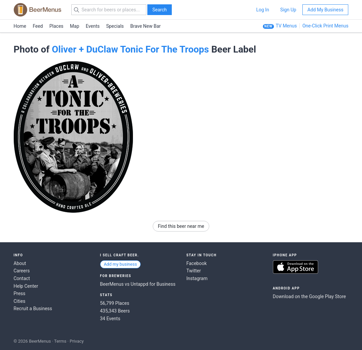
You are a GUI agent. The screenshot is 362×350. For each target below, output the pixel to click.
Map (74, 26)
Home (20, 26)
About (20, 263)
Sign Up (288, 9)
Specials (115, 26)
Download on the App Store (295, 267)
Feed (38, 26)
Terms (60, 341)
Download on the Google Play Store (309, 296)
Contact (22, 278)
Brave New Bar (145, 26)
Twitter (194, 270)
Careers (22, 270)
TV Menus (286, 25)
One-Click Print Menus (325, 25)
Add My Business (325, 9)
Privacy (77, 341)
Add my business (120, 264)
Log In (262, 9)
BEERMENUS (37, 10)
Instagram (197, 278)
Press (19, 293)
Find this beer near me (181, 226)
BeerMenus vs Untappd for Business (137, 284)
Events (92, 26)
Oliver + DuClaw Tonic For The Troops (130, 49)
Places (57, 26)
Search (159, 9)
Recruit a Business (33, 308)
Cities (19, 301)
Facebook (197, 263)
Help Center (26, 286)
